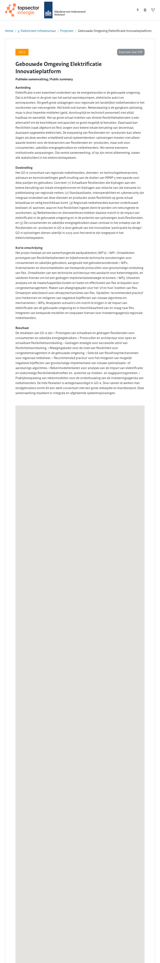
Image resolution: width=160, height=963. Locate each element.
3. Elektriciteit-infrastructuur (37, 31)
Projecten (67, 31)
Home (9, 31)
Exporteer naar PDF (131, 52)
